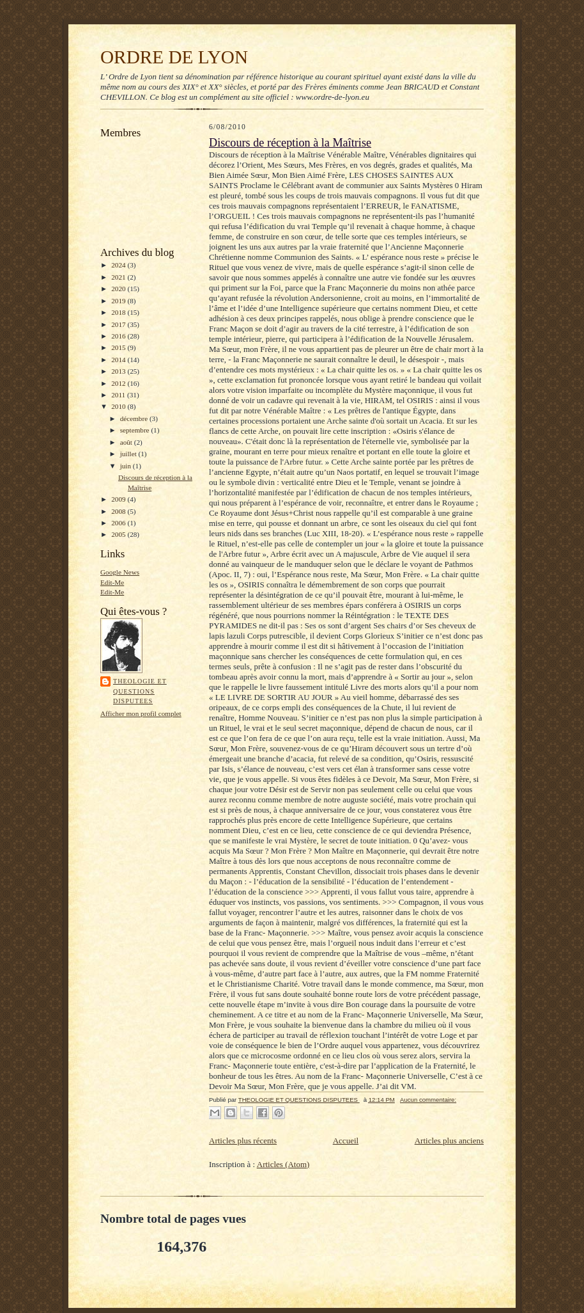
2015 (119, 347)
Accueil (345, 1140)
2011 (119, 395)
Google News (119, 572)
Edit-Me (112, 582)
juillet (129, 454)
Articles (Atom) (283, 1164)
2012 (119, 383)
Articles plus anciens (449, 1140)
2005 (119, 534)
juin (126, 466)
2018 (119, 312)
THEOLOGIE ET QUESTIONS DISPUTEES (140, 691)
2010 (119, 406)
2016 (119, 336)
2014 (119, 359)
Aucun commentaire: (428, 1099)
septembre (135, 430)
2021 (119, 277)
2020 (119, 288)
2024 (119, 265)
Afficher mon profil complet (140, 713)
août (127, 442)
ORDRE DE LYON (174, 57)
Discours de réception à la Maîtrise (290, 142)
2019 (119, 301)
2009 (119, 499)
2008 (119, 511)
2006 (119, 523)
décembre (135, 418)
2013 (119, 371)
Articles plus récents (243, 1140)
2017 (119, 324)
